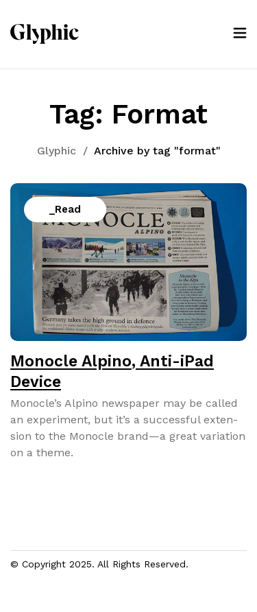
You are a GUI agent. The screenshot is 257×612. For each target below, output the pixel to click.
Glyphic (56, 150)
